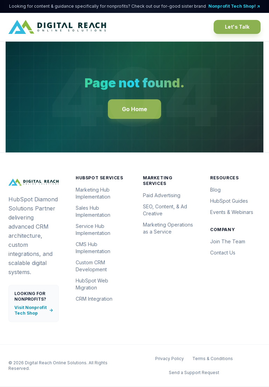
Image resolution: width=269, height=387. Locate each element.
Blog (215, 190)
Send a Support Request (194, 372)
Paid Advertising (161, 195)
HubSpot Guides (229, 201)
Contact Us (222, 253)
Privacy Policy (169, 358)
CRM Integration (94, 299)
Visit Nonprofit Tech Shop (33, 310)
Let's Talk (237, 27)
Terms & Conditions (212, 358)
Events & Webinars (231, 212)
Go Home (134, 109)
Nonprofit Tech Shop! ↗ (234, 6)
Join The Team (227, 241)
